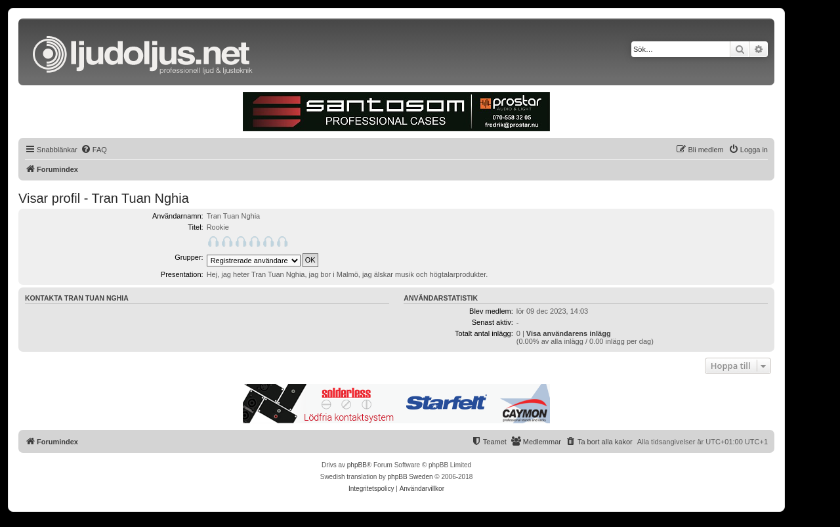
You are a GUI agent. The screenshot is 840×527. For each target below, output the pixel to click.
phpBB (357, 465)
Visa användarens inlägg (568, 333)
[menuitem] (94, 150)
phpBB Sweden (410, 476)
